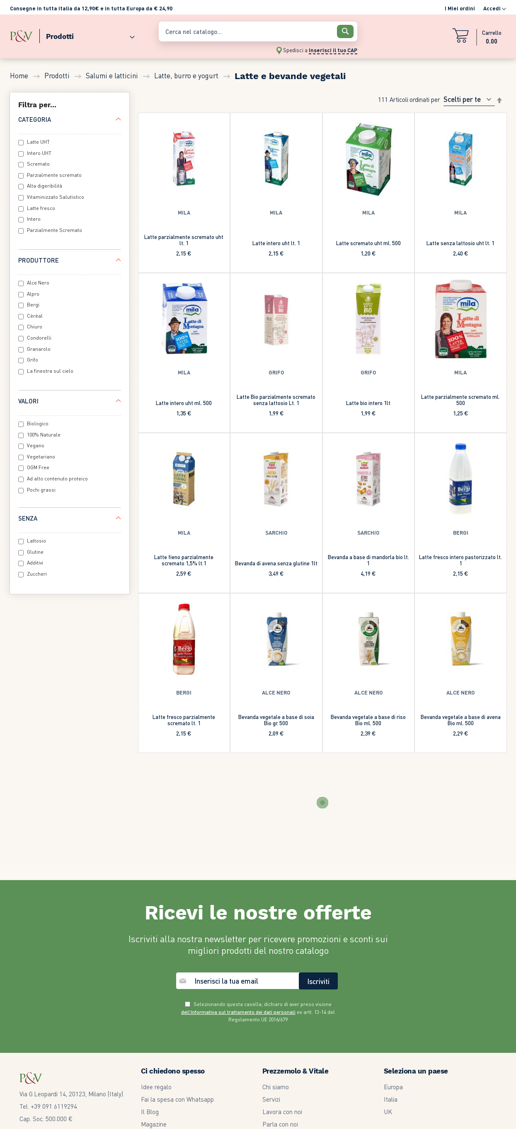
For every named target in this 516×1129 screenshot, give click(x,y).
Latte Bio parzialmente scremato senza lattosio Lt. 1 (276, 399)
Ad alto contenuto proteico (57, 478)
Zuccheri (37, 574)
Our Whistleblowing (288, 1087)
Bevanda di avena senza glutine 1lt (276, 563)
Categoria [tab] (34, 119)
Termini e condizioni (288, 1037)
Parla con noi (280, 1024)
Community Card (163, 1049)
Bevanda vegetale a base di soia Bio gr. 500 (276, 720)
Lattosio (36, 541)
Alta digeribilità (44, 186)
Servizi (271, 1000)
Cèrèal (35, 316)
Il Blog (150, 1012)
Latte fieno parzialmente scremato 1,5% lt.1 (183, 560)
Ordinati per (424, 99)
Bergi (33, 305)
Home (20, 75)
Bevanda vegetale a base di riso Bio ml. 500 (368, 720)
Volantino (153, 1037)
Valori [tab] (28, 401)
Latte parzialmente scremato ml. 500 (460, 399)
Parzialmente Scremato (54, 230)
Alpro (33, 294)
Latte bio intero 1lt (368, 403)
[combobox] (258, 31)
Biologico (37, 423)
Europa (393, 987)
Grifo (32, 360)
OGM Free (38, 467)
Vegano (35, 445)
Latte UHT (38, 142)
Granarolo (39, 349)
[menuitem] (87, 35)
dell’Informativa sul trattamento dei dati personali (238, 912)
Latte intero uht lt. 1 (276, 243)
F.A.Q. (148, 1062)
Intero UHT (39, 153)
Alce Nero (38, 283)
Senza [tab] (27, 518)
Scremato (38, 164)
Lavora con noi (282, 1012)
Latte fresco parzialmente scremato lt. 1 (184, 720)
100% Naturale (44, 435)
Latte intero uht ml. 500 (184, 403)
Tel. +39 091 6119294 (48, 1007)
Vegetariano (41, 457)
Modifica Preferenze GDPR (298, 1074)
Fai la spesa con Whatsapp (177, 1000)
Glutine (35, 552)
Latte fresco (41, 208)
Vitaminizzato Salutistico (55, 197)
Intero (34, 219)
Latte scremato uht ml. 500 (368, 243)
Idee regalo (156, 987)
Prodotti (57, 75)
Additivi (35, 563)
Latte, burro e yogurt (187, 75)
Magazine (154, 1024)
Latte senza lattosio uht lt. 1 (460, 243)
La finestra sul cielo (50, 371)
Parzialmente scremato (54, 175)
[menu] (80, 35)
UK (388, 1012)
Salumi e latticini (113, 75)
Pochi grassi (41, 490)
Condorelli (39, 338)
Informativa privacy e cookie (300, 1062)
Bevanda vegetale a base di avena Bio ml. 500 (461, 720)
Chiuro (34, 326)
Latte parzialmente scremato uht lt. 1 (183, 240)
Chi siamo (275, 987)
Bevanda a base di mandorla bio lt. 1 (368, 560)
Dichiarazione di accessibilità (300, 1099)
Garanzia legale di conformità (302, 1049)
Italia (390, 1000)
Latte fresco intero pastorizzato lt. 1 (460, 560)
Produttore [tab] (38, 260)
